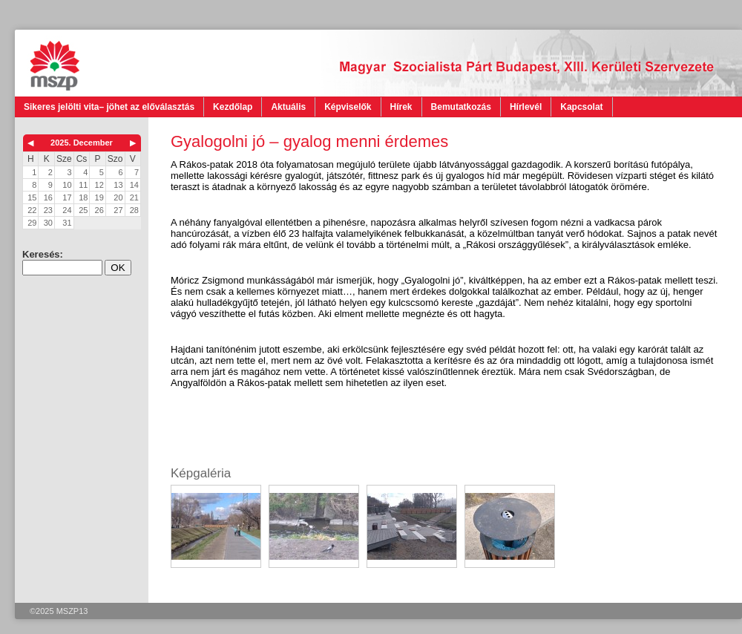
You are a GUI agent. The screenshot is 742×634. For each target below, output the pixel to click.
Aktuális (288, 107)
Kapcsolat (581, 107)
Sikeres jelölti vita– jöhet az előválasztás (109, 107)
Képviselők (347, 107)
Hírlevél (526, 107)
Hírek (401, 107)
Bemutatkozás (461, 107)
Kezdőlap (232, 107)
